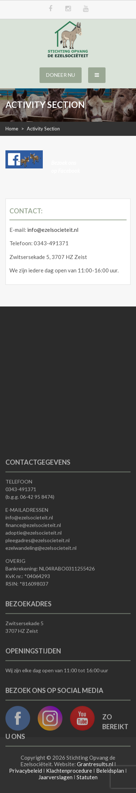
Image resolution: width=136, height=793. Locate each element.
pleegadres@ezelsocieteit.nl (37, 583)
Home (11, 129)
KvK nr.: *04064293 (27, 618)
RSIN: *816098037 (26, 626)
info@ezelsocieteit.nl (52, 229)
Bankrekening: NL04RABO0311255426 (50, 611)
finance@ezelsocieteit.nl (33, 567)
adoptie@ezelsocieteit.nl (33, 575)
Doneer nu (60, 75)
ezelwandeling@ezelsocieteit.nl (41, 590)
